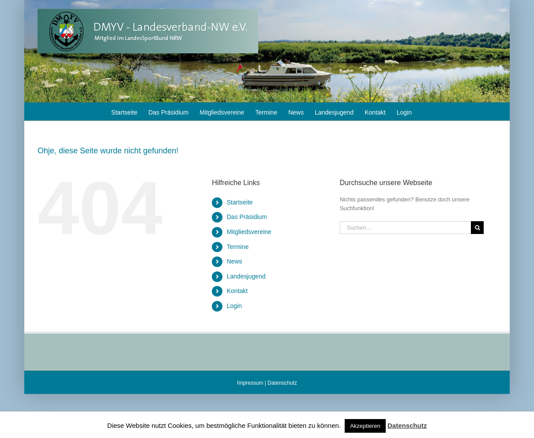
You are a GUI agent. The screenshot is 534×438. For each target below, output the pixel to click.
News (234, 261)
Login (234, 305)
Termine (238, 246)
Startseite (240, 202)
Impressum (250, 383)
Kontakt (237, 290)
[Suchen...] (405, 227)
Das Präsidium (247, 216)
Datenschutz (282, 383)
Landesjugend (246, 276)
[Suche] (477, 227)
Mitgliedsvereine (249, 231)
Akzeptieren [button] (365, 426)
